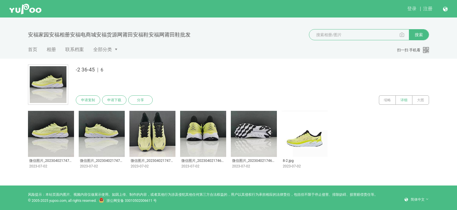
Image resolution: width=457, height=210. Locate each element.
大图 (420, 100)
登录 (411, 8)
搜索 (419, 34)
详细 (403, 100)
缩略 (387, 100)
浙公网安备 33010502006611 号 (128, 201)
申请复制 (88, 100)
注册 (428, 8)
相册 (51, 49)
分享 (140, 100)
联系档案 (74, 49)
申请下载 (114, 100)
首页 (32, 49)
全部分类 (102, 49)
